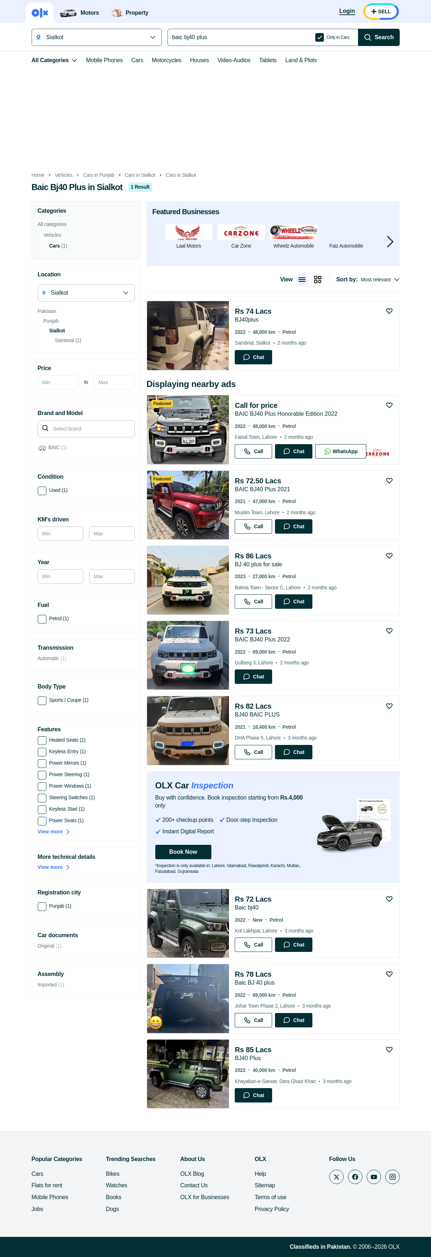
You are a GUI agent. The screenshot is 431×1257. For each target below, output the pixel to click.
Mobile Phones (104, 60)
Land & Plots (301, 60)
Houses (199, 60)
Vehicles (64, 175)
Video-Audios (234, 60)
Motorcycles (166, 60)
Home (38, 175)
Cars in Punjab (98, 175)
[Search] (379, 37)
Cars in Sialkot (140, 175)
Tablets (268, 60)
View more (54, 831)
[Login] (347, 11)
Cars (137, 60)
